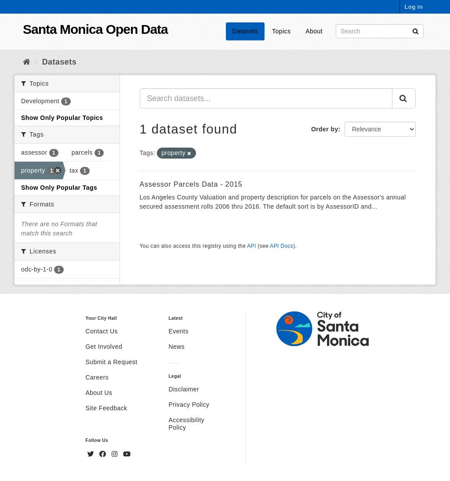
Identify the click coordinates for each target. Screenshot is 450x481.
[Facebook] (104, 454)
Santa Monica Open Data (95, 29)
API (251, 246)
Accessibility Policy (186, 423)
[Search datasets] (380, 31)
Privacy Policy (188, 404)
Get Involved (104, 346)
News (176, 346)
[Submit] (415, 30)
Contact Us (102, 331)
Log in (413, 7)
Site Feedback (106, 408)
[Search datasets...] (266, 98)
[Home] (26, 62)
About (314, 31)
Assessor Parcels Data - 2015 (191, 184)
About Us (99, 392)
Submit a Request (112, 361)
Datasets (245, 31)
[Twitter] (92, 454)
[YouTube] (126, 454)
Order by (324, 129)
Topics (281, 31)
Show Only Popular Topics (62, 117)
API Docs (281, 246)
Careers (97, 377)
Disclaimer (183, 389)
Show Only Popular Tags (59, 187)
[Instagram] (115, 454)
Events (178, 331)
